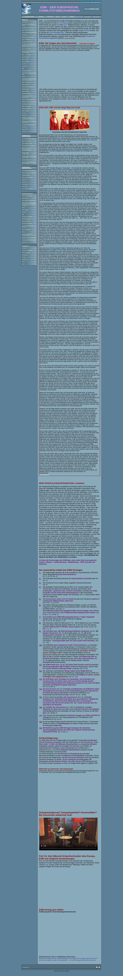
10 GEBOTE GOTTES (27, 27)
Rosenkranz (25, 184)
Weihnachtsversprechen (28, 145)
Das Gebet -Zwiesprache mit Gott (29, 73)
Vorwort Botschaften (27, 196)
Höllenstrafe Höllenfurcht (28, 87)
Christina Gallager (26, 219)
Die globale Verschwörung (28, 124)
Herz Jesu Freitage (26, 141)
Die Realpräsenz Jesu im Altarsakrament (28, 52)
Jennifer (24, 212)
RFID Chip (24, 129)
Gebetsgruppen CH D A (28, 170)
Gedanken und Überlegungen (29, 101)
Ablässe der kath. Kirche (28, 37)
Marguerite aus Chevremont (29, 237)
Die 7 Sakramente (26, 39)
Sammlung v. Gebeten (27, 177)
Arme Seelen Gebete (27, 188)
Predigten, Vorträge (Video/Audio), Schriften (28, 118)
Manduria (24, 115)
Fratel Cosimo (25, 111)
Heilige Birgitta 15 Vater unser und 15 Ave (29, 157)
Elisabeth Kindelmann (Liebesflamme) (27, 235)
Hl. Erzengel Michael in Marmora (27, 226)
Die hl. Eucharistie (26, 49)
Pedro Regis (25, 209)
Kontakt (24, 257)
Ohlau (23, 232)
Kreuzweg (24, 186)
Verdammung (25, 89)
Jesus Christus (25, 57)
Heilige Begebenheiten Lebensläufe (27, 96)
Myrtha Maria (25, 198)
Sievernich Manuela (27, 223)
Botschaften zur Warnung (28, 200)
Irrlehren (24, 131)
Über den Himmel (26, 82)
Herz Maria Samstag (27, 143)
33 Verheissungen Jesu (27, 138)
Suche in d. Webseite (27, 250)
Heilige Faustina (26, 159)
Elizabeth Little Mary (27, 216)
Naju (23, 214)
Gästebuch (24, 259)
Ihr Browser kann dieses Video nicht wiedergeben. (68, 834)
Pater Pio (24, 242)
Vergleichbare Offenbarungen (29, 240)
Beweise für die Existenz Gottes (28, 25)
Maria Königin (25, 61)
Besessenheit (25, 91)
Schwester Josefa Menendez (29, 104)
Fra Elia (24, 113)
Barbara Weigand (26, 108)
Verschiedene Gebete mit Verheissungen (28, 162)
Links (23, 264)
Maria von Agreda (26, 106)
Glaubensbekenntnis (27, 41)
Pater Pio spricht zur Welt (28, 99)
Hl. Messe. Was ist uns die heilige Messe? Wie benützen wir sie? (28, 45)
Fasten (23, 76)
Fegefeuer (24, 35)
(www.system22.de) (44, 474)
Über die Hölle (25, 84)
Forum (23, 261)
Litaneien (24, 182)
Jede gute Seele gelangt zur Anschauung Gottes (29, 79)
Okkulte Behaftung (26, 93)
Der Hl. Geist (25, 59)
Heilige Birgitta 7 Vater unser (25, 153)
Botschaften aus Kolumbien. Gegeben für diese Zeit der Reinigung (29, 204)
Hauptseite (24, 22)
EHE (23, 68)
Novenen (24, 179)
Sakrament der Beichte (27, 30)
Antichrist (24, 127)
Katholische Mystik (26, 70)
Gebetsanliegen (26, 175)
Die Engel (24, 66)
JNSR (23, 207)
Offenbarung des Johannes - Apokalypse (29, 122)
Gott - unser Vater (26, 54)
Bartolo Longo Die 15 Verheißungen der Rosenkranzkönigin (27, 149)
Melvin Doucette (26, 221)
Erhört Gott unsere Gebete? (29, 173)
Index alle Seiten (26, 252)
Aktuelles (24, 248)
